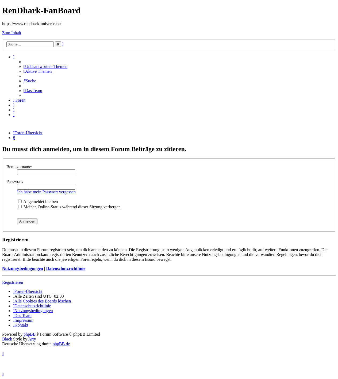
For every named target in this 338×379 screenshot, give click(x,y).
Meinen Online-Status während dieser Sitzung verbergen (69, 207)
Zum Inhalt (11, 32)
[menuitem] (45, 66)
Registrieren (12, 282)
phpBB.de (61, 344)
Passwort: (14, 181)
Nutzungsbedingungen (22, 268)
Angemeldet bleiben (38, 201)
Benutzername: (19, 166)
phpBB (30, 334)
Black (7, 339)
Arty (32, 339)
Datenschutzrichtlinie (65, 268)
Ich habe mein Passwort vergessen (46, 192)
